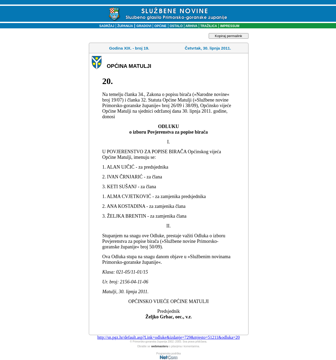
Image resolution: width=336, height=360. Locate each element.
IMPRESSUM (229, 26)
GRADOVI (144, 26)
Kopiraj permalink (228, 36)
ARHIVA (191, 26)
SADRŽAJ (105, 26)
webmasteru (159, 346)
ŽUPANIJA (125, 26)
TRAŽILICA (208, 26)
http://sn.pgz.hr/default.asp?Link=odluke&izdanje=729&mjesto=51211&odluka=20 (168, 337)
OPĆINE (160, 26)
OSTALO (176, 26)
